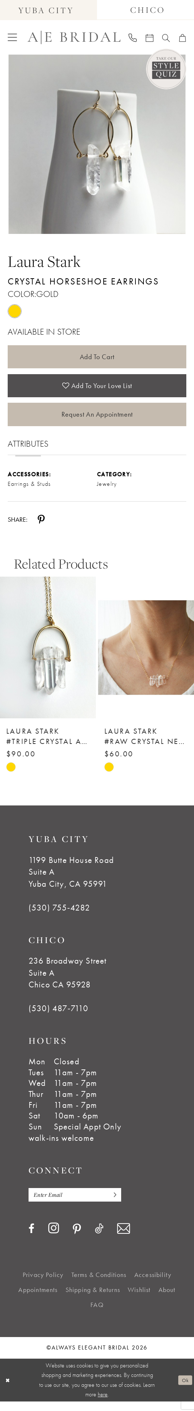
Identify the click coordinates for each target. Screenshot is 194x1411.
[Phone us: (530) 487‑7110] (132, 37)
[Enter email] (80, 1203)
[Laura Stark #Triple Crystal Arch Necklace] (48, 656)
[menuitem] (12, 37)
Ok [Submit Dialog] (184, 1389)
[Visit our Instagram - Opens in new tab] (53, 1238)
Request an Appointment (97, 421)
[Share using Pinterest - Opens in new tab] (41, 527)
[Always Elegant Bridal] (73, 37)
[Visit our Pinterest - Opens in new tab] (77, 1238)
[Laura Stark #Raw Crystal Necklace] (146, 656)
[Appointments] (149, 37)
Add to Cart (97, 358)
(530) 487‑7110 (58, 1017)
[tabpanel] (97, 144)
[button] (12, 37)
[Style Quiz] (166, 69)
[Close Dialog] (8, 1390)
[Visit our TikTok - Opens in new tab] (99, 1238)
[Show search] (166, 37)
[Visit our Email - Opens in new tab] (123, 1238)
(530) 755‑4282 (59, 916)
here (103, 1404)
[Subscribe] (122, 1203)
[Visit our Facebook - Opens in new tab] (31, 1238)
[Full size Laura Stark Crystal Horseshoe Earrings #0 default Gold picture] (97, 144)
